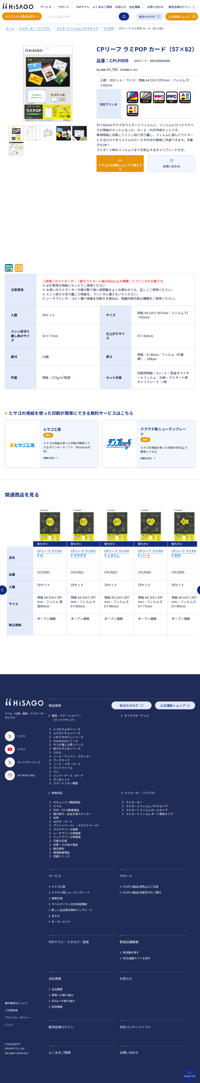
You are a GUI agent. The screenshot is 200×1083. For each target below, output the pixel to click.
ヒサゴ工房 (58, 886)
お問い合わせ (155, 7)
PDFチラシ (83, 7)
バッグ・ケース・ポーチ (68, 775)
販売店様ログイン (179, 7)
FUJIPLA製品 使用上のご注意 (140, 886)
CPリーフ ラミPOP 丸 (49, 553)
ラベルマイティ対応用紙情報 (69, 904)
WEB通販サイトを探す (137, 958)
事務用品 (57, 793)
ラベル (57, 806)
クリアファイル (62, 767)
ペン (56, 771)
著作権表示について (16, 1003)
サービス (45, 7)
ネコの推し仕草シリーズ (68, 744)
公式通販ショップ (179, 17)
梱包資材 (58, 848)
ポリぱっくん (61, 779)
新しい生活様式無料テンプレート (72, 910)
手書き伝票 (60, 840)
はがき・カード (62, 821)
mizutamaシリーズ (65, 741)
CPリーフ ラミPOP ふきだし (116, 553)
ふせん (57, 752)
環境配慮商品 (61, 852)
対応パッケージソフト (135, 1027)
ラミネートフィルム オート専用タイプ (149, 814)
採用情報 (57, 1007)
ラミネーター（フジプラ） (140, 793)
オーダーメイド (61, 922)
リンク (8, 1025)
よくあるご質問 (102, 7)
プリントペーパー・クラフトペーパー (76, 825)
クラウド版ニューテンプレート (71, 892)
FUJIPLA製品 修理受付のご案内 (142, 892)
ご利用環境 (11, 1010)
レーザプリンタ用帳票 (67, 833)
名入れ (56, 916)
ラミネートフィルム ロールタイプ (147, 810)
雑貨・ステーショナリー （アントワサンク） (67, 718)
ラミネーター (134, 802)
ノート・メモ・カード (67, 764)
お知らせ (120, 7)
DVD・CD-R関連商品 (66, 810)
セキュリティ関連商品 (66, 802)
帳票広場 (57, 898)
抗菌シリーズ (61, 856)
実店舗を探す (131, 952)
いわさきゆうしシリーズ (68, 737)
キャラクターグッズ (136, 715)
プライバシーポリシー (17, 1017)
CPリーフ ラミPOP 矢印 (183, 553)
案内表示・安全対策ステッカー (72, 814)
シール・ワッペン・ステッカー (72, 756)
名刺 (56, 817)
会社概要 (57, 989)
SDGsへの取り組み (63, 1001)
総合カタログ (147, 17)
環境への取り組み (62, 995)
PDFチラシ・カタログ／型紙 (69, 941)
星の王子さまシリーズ (66, 748)
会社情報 (134, 7)
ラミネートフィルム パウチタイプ (147, 806)
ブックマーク (61, 760)
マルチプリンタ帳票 (65, 829)
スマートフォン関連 (65, 783)
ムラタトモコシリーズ (66, 733)
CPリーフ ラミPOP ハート (150, 553)
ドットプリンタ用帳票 (67, 837)
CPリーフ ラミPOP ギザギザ (83, 553)
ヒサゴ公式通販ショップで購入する (120, 167)
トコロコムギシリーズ (66, 729)
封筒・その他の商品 (65, 844)
